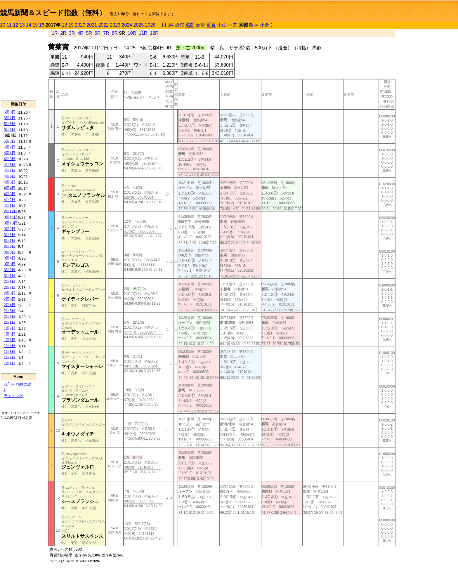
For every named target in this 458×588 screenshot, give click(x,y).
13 (22, 24)
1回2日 (9, 357)
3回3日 (9, 264)
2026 (150, 24)
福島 (190, 25)
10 (2, 24)
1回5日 (9, 340)
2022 (103, 24)
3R (72, 33)
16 (41, 24)
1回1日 (9, 363)
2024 (127, 24)
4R (80, 33)
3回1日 (9, 275)
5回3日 (9, 141)
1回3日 (9, 351)
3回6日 (9, 246)
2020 (80, 24)
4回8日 (9, 164)
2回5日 (9, 299)
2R (63, 33)
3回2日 (9, 270)
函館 (179, 24)
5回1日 (9, 153)
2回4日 (9, 305)
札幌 (169, 24)
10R (132, 33)
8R (115, 33)
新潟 (200, 24)
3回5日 (9, 252)
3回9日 (9, 229)
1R (55, 33)
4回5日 (9, 182)
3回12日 (11, 211)
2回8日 (9, 281)
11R (143, 33)
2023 (115, 24)
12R (154, 33)
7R (106, 33)
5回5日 (9, 129)
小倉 (264, 24)
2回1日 (9, 322)
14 (28, 24)
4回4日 (9, 188)
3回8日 (9, 235)
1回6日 (9, 334)
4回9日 (9, 159)
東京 (211, 25)
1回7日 (9, 328)
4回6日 (9, 176)
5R (89, 33)
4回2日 (9, 199)
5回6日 (9, 124)
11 (9, 24)
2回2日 (9, 316)
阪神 (254, 24)
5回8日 (9, 112)
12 (15, 24)
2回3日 (9, 310)
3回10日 (11, 223)
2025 (138, 24)
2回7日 (9, 287)
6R (97, 33)
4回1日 (9, 205)
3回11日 (11, 217)
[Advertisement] (18, 65)
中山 (222, 24)
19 (71, 24)
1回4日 (9, 346)
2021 (91, 24)
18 (64, 24)
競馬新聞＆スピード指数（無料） (53, 13)
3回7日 (9, 240)
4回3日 (9, 194)
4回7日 (9, 170)
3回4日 (9, 258)
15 (35, 24)
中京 (232, 24)
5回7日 (9, 118)
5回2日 (9, 147)
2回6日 (9, 293)
